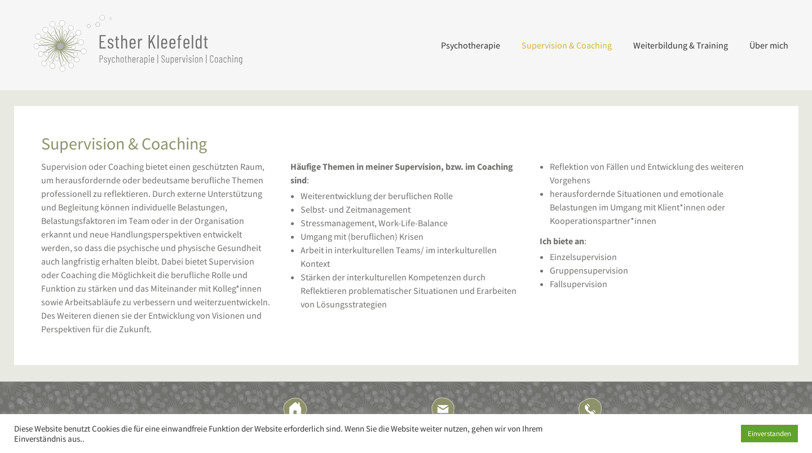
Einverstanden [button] (769, 433)
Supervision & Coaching (567, 45)
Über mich (768, 45)
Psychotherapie (470, 45)
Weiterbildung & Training (680, 45)
